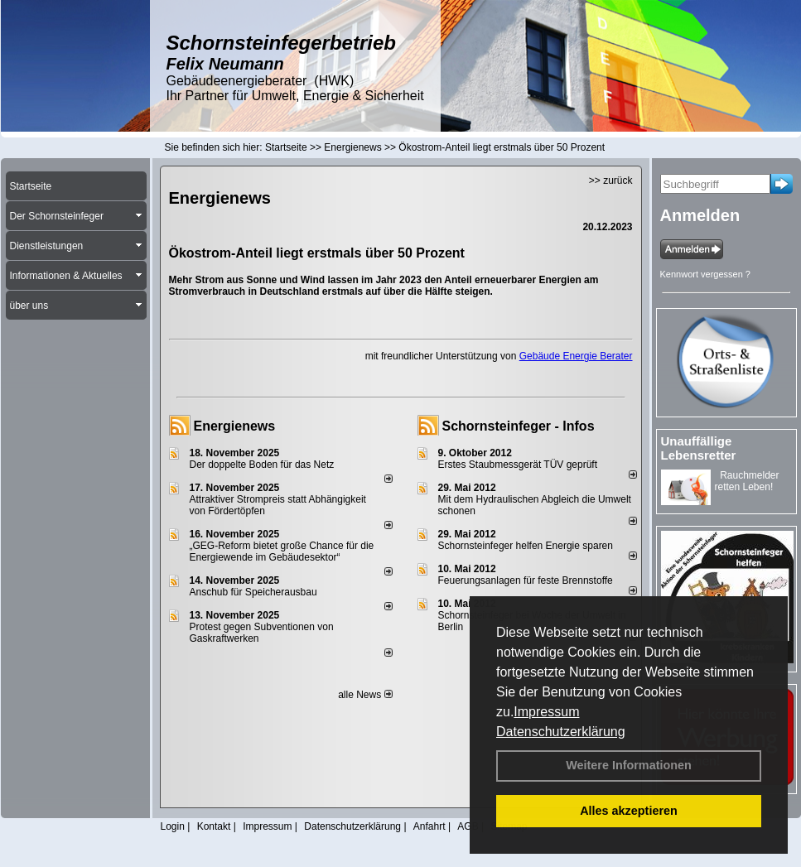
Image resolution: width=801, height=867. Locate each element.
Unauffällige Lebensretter (698, 448)
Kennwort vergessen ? (705, 274)
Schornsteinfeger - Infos (518, 426)
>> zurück (611, 180)
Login (173, 826)
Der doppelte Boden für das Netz (262, 464)
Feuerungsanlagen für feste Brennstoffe (525, 580)
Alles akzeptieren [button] (629, 810)
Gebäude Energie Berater (576, 356)
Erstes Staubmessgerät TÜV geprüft (518, 464)
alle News (365, 695)
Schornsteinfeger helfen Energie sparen (525, 546)
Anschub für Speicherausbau (253, 592)
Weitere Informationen (629, 765)
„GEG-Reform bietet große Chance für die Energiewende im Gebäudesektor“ (282, 551)
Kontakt (214, 826)
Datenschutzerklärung (560, 732)
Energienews (235, 426)
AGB (467, 826)
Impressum (546, 712)
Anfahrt (429, 826)
